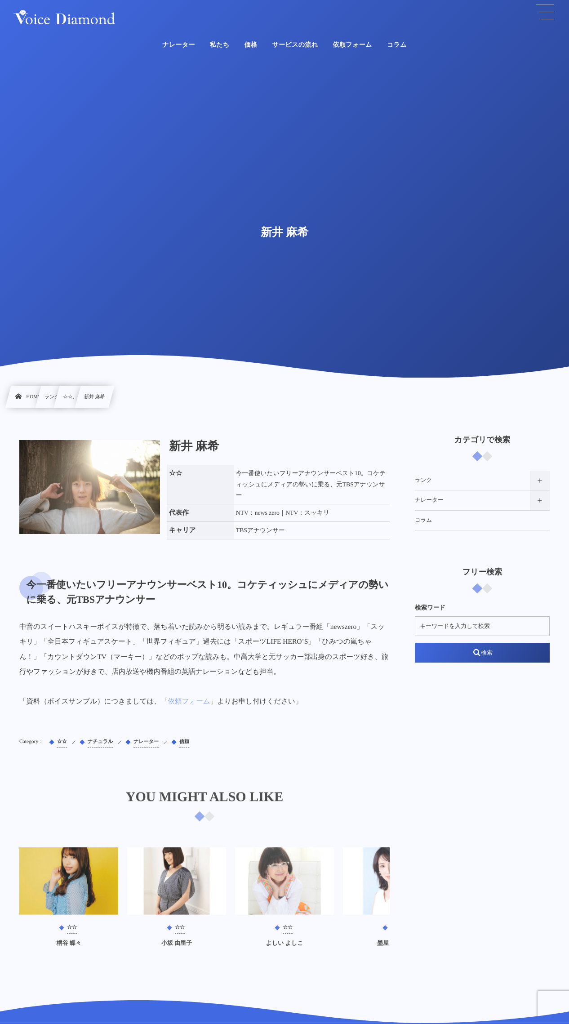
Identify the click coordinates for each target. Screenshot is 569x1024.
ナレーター (429, 500)
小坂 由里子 (176, 947)
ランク (423, 480)
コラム (423, 520)
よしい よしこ (284, 947)
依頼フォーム (189, 701)
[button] (545, 12)
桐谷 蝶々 (68, 947)
